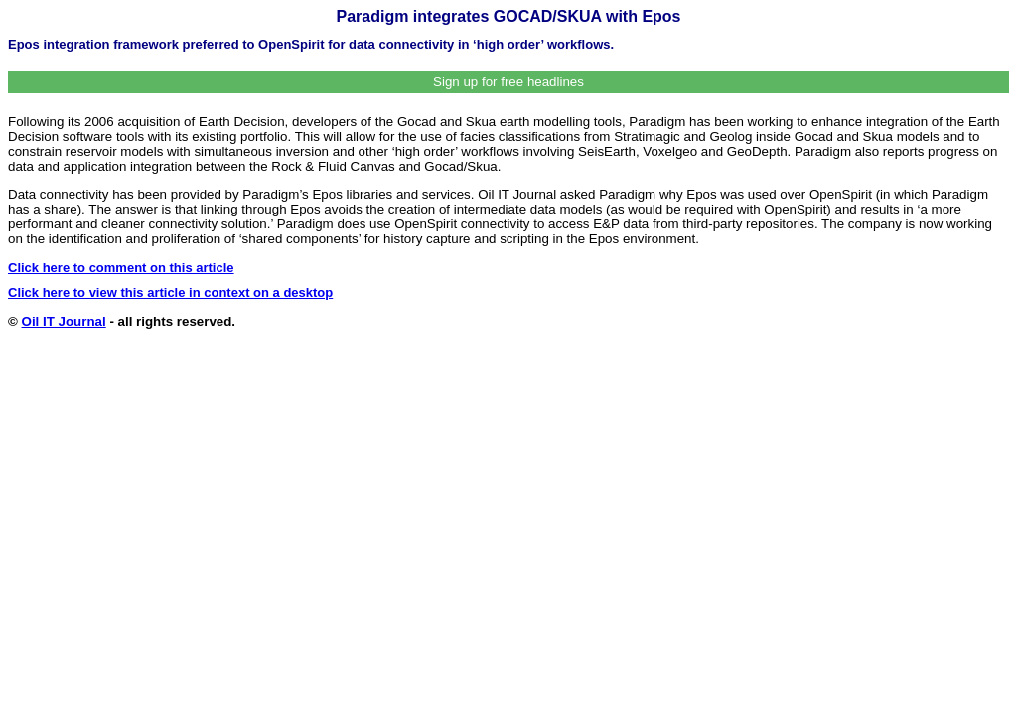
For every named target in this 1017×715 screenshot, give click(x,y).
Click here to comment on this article (121, 267)
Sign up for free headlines (508, 81)
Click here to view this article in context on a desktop (170, 292)
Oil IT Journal (64, 321)
